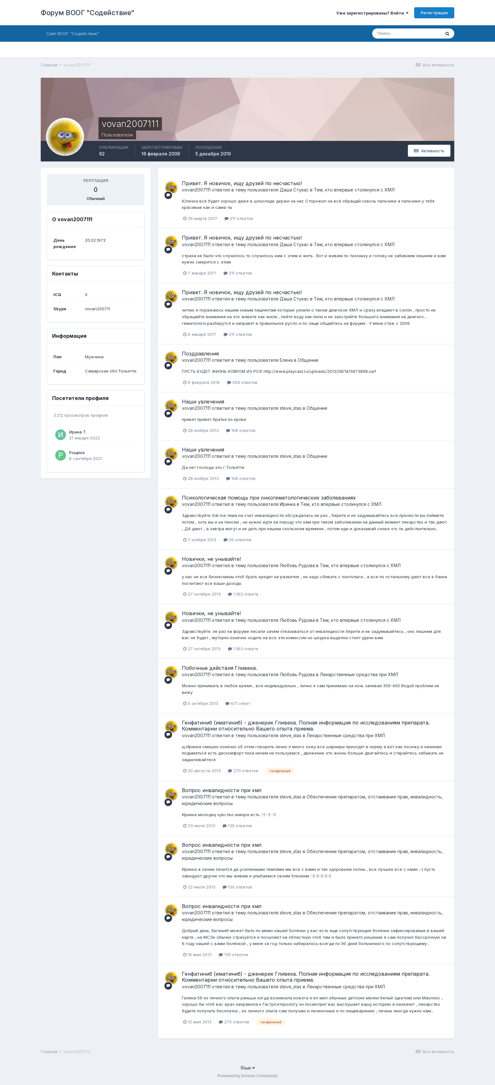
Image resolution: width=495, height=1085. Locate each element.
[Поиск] (406, 33)
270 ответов (243, 770)
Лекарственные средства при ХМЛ (359, 674)
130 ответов (237, 825)
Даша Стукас (294, 189)
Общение (308, 360)
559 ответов (242, 382)
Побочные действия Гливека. (219, 668)
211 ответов (238, 218)
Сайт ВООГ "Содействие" (72, 33)
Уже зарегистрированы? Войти (372, 12)
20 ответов (238, 539)
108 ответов (241, 430)
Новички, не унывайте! (211, 559)
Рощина (77, 452)
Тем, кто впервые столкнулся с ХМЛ (354, 189)
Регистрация (434, 12)
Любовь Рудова (297, 565)
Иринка (287, 504)
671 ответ (237, 703)
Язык (248, 1067)
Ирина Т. (78, 431)
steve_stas (290, 408)
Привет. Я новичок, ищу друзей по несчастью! (242, 183)
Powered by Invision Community (247, 1075)
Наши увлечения (203, 401)
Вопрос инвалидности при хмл (221, 790)
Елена (286, 360)
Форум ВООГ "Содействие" (87, 13)
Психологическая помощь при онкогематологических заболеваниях (269, 497)
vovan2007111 (196, 189)
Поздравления (200, 353)
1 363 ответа (243, 594)
